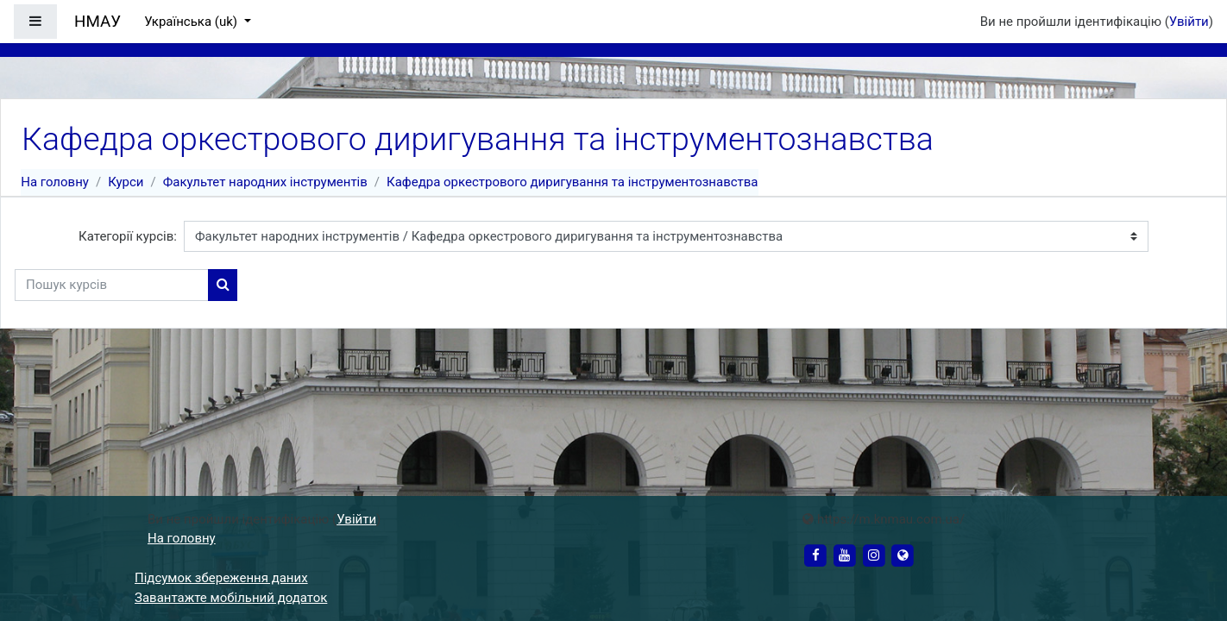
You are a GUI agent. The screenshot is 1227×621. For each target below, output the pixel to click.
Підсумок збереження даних (221, 578)
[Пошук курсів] (112, 285)
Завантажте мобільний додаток (231, 597)
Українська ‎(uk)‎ (192, 21)
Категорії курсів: (128, 236)
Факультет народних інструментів (265, 182)
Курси (125, 182)
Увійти (1189, 21)
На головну (55, 182)
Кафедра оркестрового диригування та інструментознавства (572, 182)
